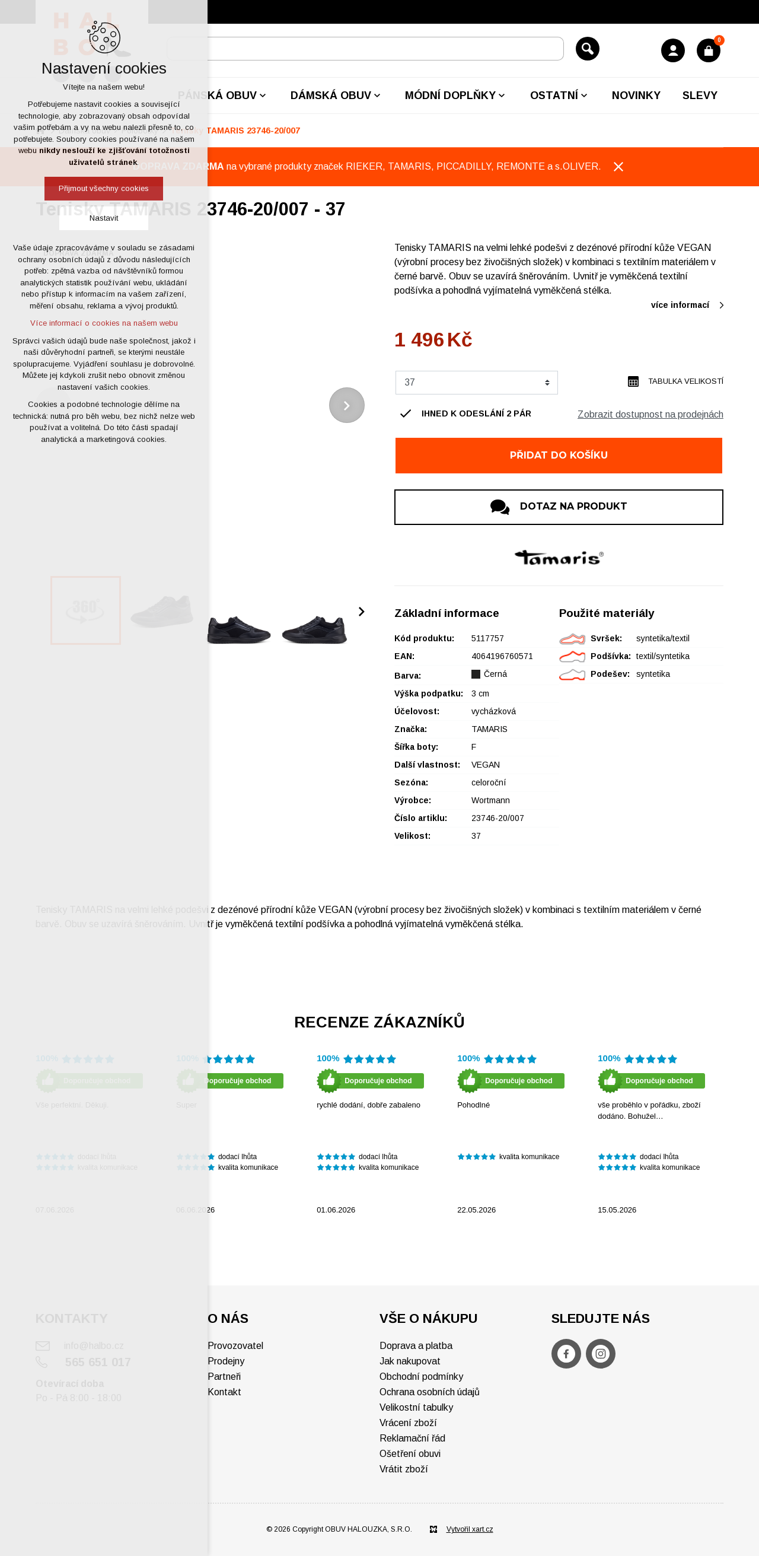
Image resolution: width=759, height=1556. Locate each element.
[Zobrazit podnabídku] (263, 95)
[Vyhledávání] (587, 49)
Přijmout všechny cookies (104, 188)
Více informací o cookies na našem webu (104, 323)
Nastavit (104, 218)
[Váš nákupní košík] (708, 50)
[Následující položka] (347, 405)
